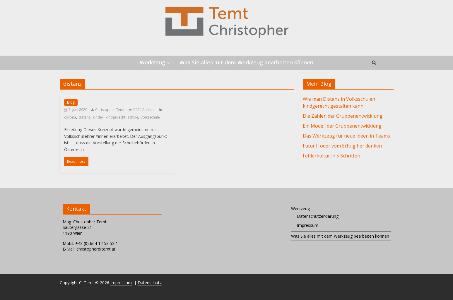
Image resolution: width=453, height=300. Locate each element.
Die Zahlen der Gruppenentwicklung (342, 116)
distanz (84, 117)
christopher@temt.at (95, 249)
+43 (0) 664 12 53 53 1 (96, 243)
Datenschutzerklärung (318, 216)
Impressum (307, 225)
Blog (71, 102)
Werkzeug (152, 62)
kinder (98, 117)
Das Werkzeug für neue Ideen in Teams (346, 136)
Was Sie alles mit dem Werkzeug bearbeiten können (246, 62)
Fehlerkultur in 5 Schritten (331, 155)
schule (133, 117)
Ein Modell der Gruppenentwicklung (342, 126)
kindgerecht (115, 117)
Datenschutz (150, 282)
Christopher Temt (109, 109)
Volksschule (150, 117)
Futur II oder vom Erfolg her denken (342, 146)
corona (70, 117)
